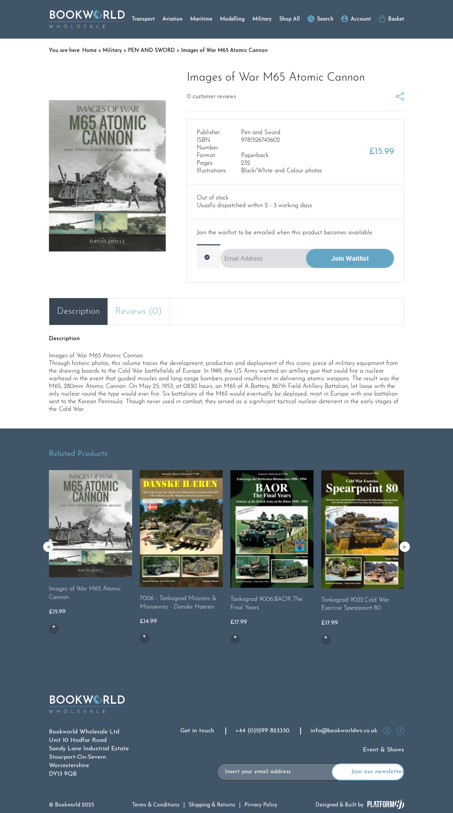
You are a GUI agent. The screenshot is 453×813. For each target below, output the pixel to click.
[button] (405, 547)
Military (262, 19)
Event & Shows (383, 750)
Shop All (289, 19)
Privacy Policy (260, 805)
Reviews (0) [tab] (138, 311)
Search (325, 19)
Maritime (201, 19)
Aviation (172, 19)
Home (89, 51)
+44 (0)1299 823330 (262, 731)
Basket (396, 19)
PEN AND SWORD (151, 51)
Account (361, 19)
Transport (143, 19)
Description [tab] (78, 311)
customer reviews (211, 97)
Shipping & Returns (212, 805)
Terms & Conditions (156, 805)
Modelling (232, 19)
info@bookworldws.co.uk (344, 731)
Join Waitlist (350, 258)
